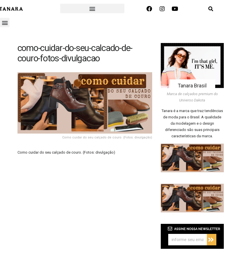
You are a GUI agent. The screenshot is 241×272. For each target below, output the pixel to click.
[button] (92, 8)
